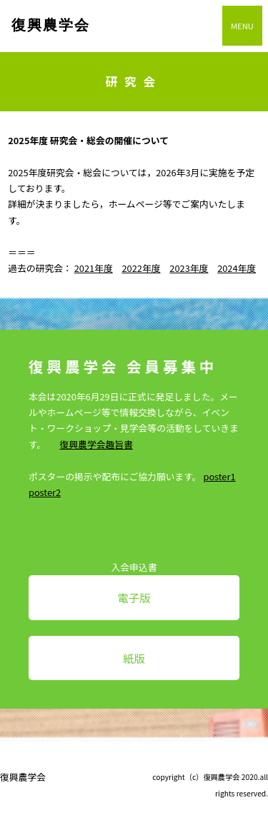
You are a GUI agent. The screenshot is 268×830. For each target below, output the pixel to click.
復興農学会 (50, 25)
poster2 (45, 492)
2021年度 (93, 268)
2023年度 (188, 268)
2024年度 (236, 268)
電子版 (133, 597)
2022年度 (141, 268)
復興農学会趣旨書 (96, 444)
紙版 (134, 658)
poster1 (219, 476)
